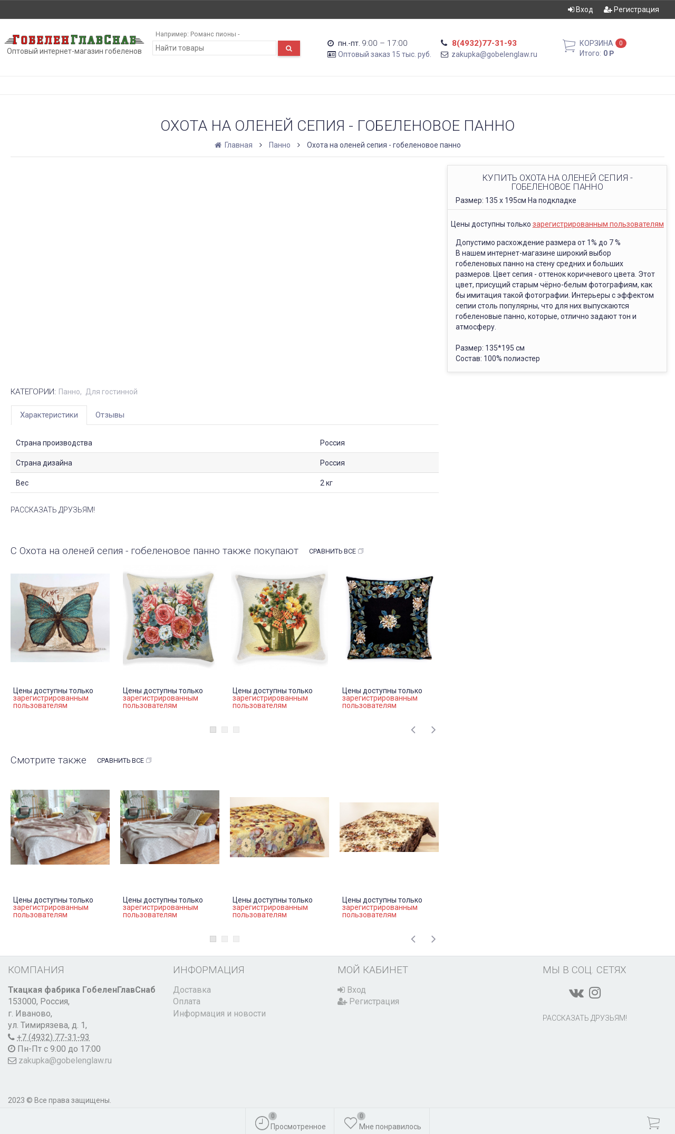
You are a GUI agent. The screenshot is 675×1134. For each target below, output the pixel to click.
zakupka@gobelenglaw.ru (494, 54)
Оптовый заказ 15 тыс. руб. (384, 54)
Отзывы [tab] (109, 415)
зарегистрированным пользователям (598, 224)
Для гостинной (111, 391)
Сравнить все (336, 551)
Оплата (186, 1001)
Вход (580, 9)
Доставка (192, 990)
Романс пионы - (214, 34)
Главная (234, 145)
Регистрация (631, 9)
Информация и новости (219, 1014)
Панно (280, 145)
